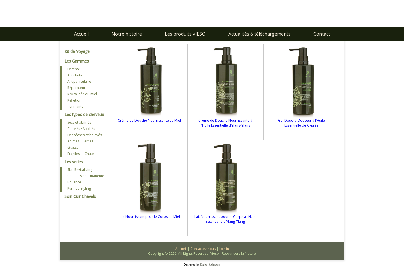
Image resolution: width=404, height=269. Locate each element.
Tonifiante (75, 106)
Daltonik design (210, 264)
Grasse (73, 147)
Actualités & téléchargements (259, 34)
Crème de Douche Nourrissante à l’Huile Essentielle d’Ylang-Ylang (225, 123)
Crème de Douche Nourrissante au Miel (149, 120)
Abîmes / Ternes (80, 141)
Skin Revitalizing (79, 169)
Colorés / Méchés (81, 128)
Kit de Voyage (77, 51)
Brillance (74, 182)
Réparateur (76, 87)
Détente (73, 69)
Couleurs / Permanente (85, 175)
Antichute (74, 75)
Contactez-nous (203, 248)
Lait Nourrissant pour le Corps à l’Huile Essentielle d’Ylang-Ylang (225, 219)
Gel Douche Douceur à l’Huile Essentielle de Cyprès (301, 123)
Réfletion (74, 100)
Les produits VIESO (185, 34)
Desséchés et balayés (84, 135)
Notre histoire (126, 34)
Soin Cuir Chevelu (80, 196)
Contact (321, 34)
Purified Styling (79, 188)
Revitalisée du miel (82, 94)
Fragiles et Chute (80, 153)
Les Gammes (76, 61)
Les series (73, 161)
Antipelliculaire (79, 81)
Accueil (81, 34)
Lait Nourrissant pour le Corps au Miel (149, 216)
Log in (224, 248)
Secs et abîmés (79, 122)
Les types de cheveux (84, 114)
